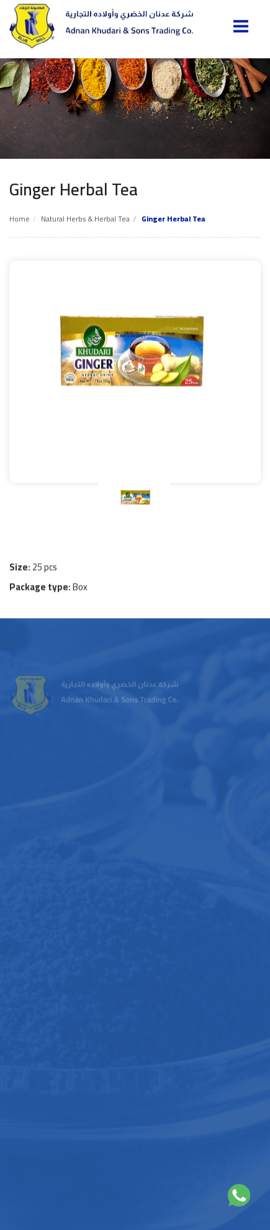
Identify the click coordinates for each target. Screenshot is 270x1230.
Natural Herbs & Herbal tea (85, 219)
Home (19, 219)
